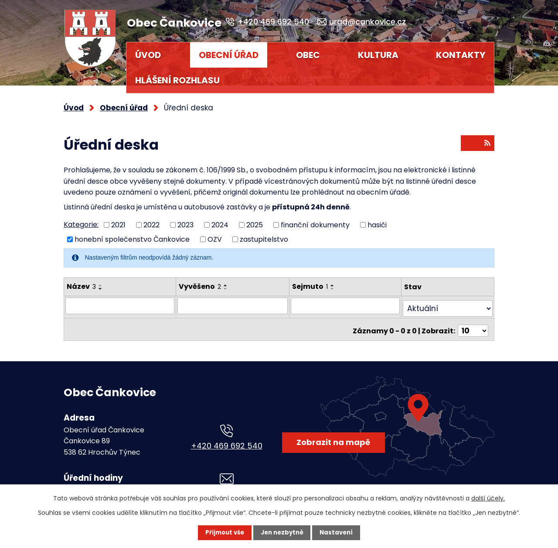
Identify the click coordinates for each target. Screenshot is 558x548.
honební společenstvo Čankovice (132, 235)
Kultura (378, 55)
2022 (151, 221)
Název (81, 282)
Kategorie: (81, 221)
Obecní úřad (229, 55)
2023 (185, 221)
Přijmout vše (223, 532)
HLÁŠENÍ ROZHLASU (177, 80)
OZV (215, 235)
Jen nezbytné (282, 532)
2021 (118, 221)
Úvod (148, 55)
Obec (308, 55)
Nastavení (338, 532)
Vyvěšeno (198, 282)
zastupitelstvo (264, 235)
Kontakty (460, 55)
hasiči (377, 221)
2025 (254, 221)
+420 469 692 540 (226, 441)
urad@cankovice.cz (227, 490)
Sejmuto (314, 282)
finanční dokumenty (315, 221)
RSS (477, 141)
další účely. (488, 498)
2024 (219, 221)
